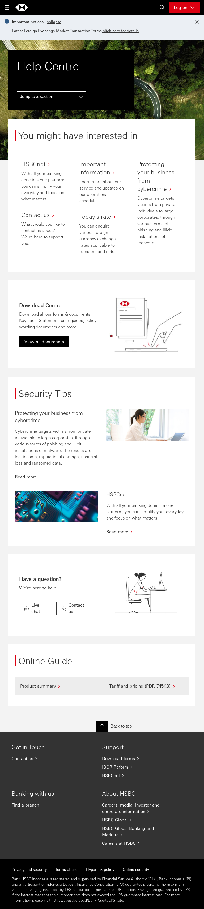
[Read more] (56, 477)
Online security (136, 869)
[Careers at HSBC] (136, 843)
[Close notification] (197, 22)
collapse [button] (54, 21)
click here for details (120, 30)
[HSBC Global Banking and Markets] (136, 831)
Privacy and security (29, 869)
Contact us (73, 608)
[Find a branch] (46, 805)
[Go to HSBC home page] (21, 7)
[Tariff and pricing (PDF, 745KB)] (146, 686)
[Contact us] (46, 758)
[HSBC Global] (136, 820)
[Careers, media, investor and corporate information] (136, 808)
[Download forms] (136, 758)
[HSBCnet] (136, 775)
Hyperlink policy (100, 869)
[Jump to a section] (51, 96)
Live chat (32, 608)
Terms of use (66, 869)
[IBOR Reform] (136, 767)
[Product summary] (57, 686)
